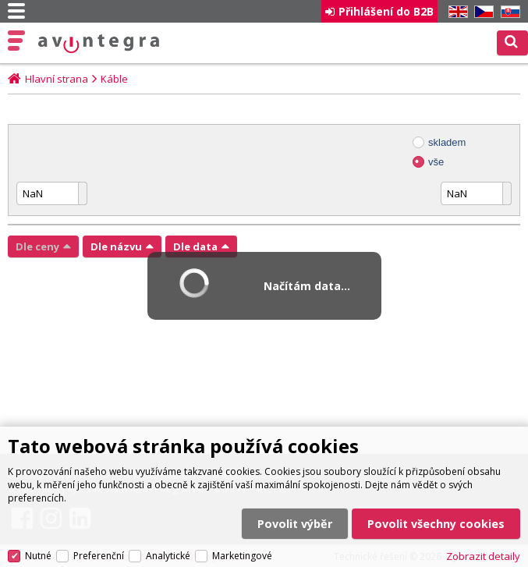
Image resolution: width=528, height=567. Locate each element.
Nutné (38, 555)
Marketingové (242, 555)
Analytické (168, 555)
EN (455, 12)
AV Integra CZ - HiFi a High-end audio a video (99, 43)
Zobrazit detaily (483, 556)
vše (436, 162)
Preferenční (98, 555)
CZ (481, 12)
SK (507, 12)
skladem (447, 142)
